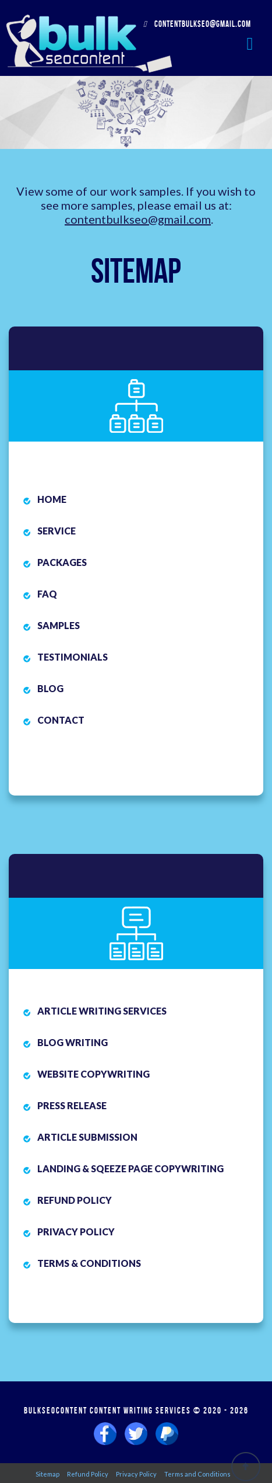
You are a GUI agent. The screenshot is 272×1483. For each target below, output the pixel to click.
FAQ (47, 593)
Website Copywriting (93, 1073)
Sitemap (47, 1474)
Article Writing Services (102, 1010)
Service (56, 530)
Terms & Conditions (89, 1263)
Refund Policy (74, 1200)
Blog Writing (72, 1042)
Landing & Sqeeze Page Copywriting (130, 1168)
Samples (58, 625)
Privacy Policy (76, 1231)
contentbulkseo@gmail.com (197, 24)
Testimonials (72, 656)
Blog (50, 688)
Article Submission (87, 1136)
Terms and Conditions (197, 1474)
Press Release (72, 1105)
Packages (62, 562)
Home (51, 499)
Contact (60, 719)
